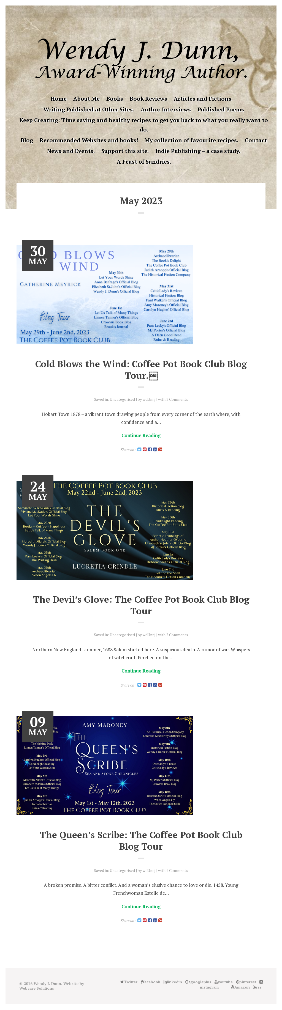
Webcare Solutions (37, 989)
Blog (27, 140)
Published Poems (220, 109)
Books (114, 98)
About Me (86, 98)
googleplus (137, 12)
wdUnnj (149, 399)
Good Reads (162, 12)
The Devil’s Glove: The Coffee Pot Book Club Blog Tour (141, 605)
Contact (256, 140)
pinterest (145, 12)
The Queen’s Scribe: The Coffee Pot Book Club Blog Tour (141, 841)
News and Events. (71, 151)
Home (59, 98)
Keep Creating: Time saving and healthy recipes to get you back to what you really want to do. (144, 124)
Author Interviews (166, 109)
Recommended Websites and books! (89, 140)
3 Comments (177, 399)
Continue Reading (141, 435)
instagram (154, 12)
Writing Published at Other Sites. (89, 109)
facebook (120, 12)
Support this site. (125, 151)
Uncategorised (122, 399)
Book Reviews (148, 98)
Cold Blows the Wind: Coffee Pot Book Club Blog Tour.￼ (141, 370)
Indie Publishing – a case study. (197, 151)
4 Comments (177, 870)
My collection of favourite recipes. (191, 140)
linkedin (128, 12)
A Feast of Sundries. (144, 161)
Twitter (111, 12)
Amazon (171, 12)
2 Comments (177, 635)
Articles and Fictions (202, 98)
